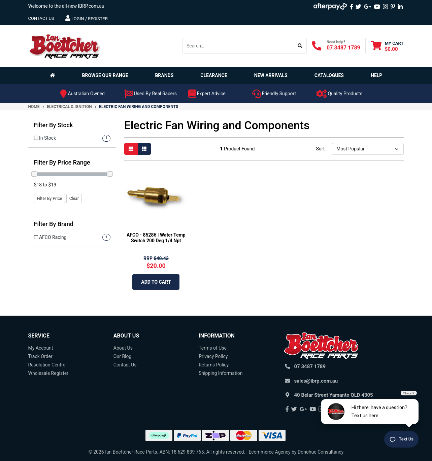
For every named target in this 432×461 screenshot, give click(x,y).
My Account (40, 348)
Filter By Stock (53, 125)
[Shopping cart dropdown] (387, 46)
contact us (41, 18)
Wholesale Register (48, 373)
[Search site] (300, 46)
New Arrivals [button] (271, 75)
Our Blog (122, 356)
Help (376, 75)
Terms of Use (213, 348)
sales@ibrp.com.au (316, 381)
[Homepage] (54, 75)
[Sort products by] (368, 149)
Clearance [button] (213, 75)
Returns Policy (214, 364)
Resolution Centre (46, 364)
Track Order (40, 356)
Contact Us (125, 364)
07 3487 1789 (343, 47)
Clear (74, 198)
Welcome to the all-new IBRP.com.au (66, 6)
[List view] (144, 149)
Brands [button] (164, 75)
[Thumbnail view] (131, 149)
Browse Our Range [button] (105, 75)
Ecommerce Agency (270, 452)
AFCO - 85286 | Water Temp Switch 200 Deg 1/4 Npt (156, 237)
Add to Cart (156, 282)
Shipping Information (220, 373)
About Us (123, 348)
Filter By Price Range (62, 162)
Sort (320, 148)
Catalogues (329, 75)
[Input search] (238, 46)
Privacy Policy (213, 356)
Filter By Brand (54, 223)
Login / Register (86, 18)
